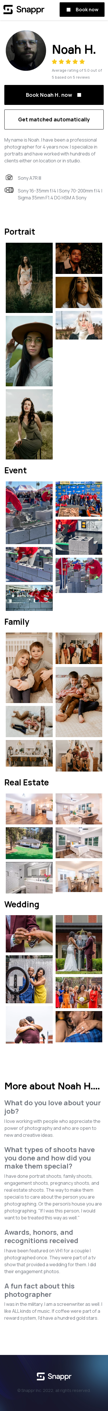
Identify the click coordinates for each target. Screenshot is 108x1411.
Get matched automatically (54, 119)
